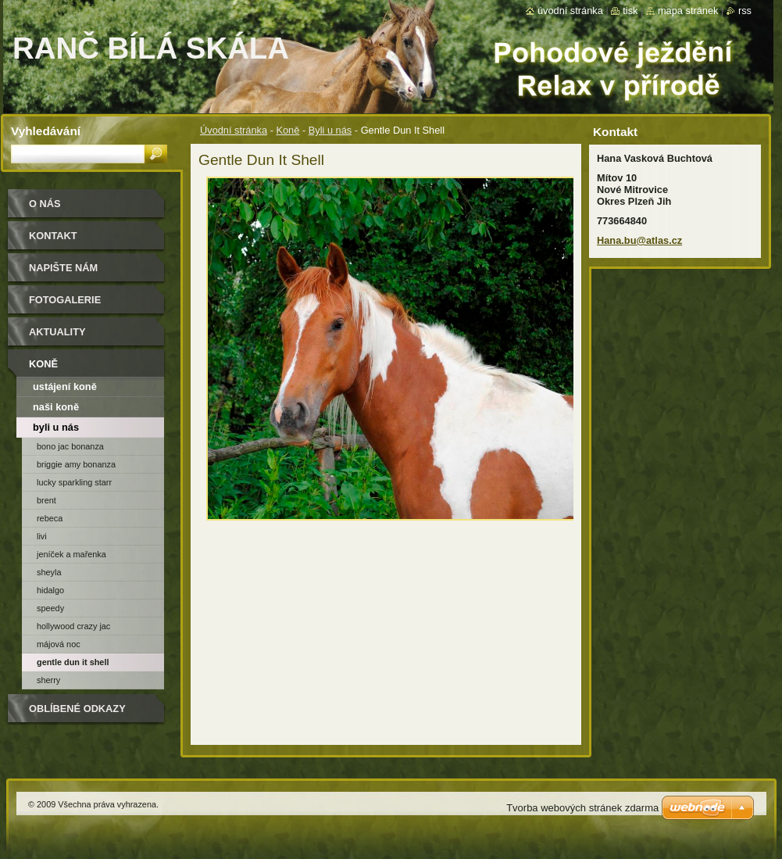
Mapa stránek (688, 10)
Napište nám (63, 268)
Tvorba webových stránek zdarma (582, 808)
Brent (46, 500)
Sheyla (49, 572)
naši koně (56, 407)
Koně (287, 130)
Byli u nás (330, 130)
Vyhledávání (45, 131)
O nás (45, 203)
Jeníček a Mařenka (71, 554)
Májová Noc (58, 644)
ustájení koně (65, 386)
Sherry (48, 680)
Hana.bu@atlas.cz (639, 240)
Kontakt (53, 236)
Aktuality (57, 332)
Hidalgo (50, 590)
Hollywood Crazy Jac (73, 626)
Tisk (630, 10)
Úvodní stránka (233, 130)
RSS (745, 10)
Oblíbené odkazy (77, 708)
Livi (42, 536)
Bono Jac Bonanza (70, 446)
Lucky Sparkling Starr (74, 482)
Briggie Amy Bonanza (76, 464)
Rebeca (49, 518)
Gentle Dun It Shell (73, 662)
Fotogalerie (65, 300)
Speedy (50, 608)
